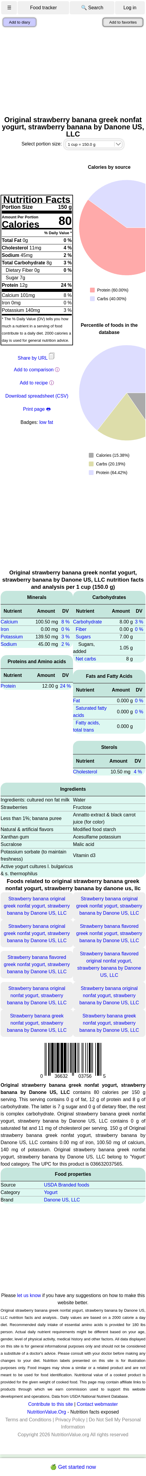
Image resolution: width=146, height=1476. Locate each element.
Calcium (9, 621)
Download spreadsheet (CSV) (37, 395)
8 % (65, 621)
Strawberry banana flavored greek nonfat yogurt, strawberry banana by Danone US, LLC (109, 933)
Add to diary (19, 22)
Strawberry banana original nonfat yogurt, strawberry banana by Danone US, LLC (36, 995)
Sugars (83, 636)
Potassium (12, 636)
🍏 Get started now (73, 1467)
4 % (138, 771)
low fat (46, 422)
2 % (65, 644)
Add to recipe (34, 382)
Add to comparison (34, 369)
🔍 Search (92, 7)
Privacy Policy (70, 1419)
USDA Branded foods (66, 1184)
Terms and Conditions (28, 1419)
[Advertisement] (73, 71)
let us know (29, 1295)
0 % (65, 629)
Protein (8, 686)
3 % (65, 636)
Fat (76, 700)
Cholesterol (85, 771)
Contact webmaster (97, 1404)
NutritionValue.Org (46, 1411)
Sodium (9, 644)
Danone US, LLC (62, 1199)
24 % (65, 686)
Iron (5, 629)
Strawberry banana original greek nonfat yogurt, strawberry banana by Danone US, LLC (37, 906)
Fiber (81, 629)
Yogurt (51, 1192)
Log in (129, 7)
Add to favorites (123, 22)
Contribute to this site (50, 1404)
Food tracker (43, 7)
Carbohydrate (87, 621)
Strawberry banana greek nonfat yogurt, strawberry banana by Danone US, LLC (36, 1023)
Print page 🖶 (36, 409)
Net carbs (86, 658)
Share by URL (37, 358)
